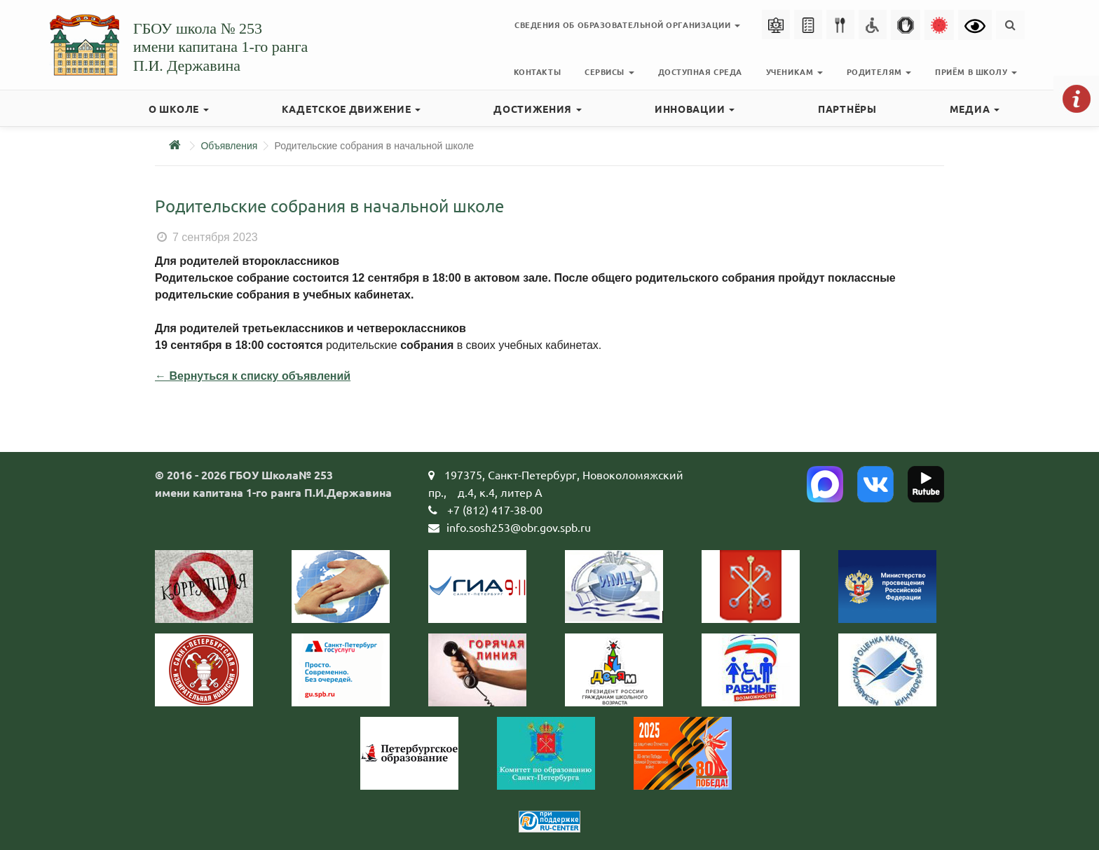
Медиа (974, 108)
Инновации (695, 108)
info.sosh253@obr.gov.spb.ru (518, 527)
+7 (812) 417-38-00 (494, 509)
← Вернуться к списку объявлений (252, 376)
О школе (179, 108)
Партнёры (847, 108)
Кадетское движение (351, 108)
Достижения (537, 108)
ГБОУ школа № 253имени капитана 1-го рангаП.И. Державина (220, 47)
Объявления (228, 145)
